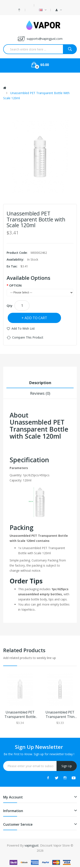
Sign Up (66, 766)
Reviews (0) (40, 393)
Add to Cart (36, 318)
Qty (9, 305)
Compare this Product (27, 337)
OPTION (15, 285)
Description (40, 382)
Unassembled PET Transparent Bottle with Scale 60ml (20, 714)
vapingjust (32, 845)
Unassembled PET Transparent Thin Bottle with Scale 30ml (59, 714)
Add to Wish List (23, 328)
